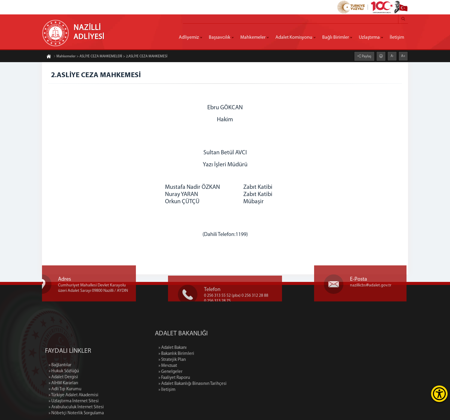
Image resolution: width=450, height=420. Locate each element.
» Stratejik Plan (198, 360)
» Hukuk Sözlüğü (64, 396)
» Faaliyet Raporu (200, 378)
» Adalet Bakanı (198, 348)
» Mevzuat (193, 366)
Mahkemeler (253, 37)
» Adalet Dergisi (63, 402)
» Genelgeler (196, 372)
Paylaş (366, 56)
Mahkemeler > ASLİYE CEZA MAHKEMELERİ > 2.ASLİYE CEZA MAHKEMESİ (110, 56)
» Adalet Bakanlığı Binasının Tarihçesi (218, 384)
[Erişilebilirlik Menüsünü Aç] (439, 393)
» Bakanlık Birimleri (202, 354)
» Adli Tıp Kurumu (65, 414)
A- (392, 56)
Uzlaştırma (369, 37)
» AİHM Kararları (63, 408)
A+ (403, 56)
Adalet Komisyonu (293, 37)
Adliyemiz (189, 37)
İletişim (397, 37)
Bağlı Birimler (335, 37)
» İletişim (193, 390)
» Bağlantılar (60, 390)
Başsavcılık (219, 37)
